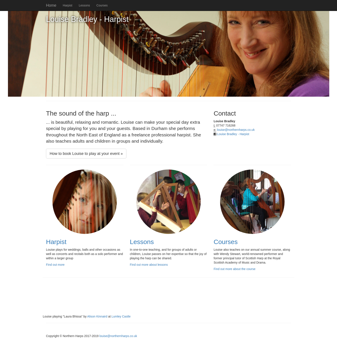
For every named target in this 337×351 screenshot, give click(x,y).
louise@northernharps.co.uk (236, 129)
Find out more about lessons (149, 264)
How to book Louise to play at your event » (86, 153)
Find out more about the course (235, 269)
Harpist (67, 5)
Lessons (84, 5)
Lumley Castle (121, 316)
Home (51, 5)
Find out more (55, 264)
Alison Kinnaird (97, 316)
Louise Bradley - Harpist (233, 134)
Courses (102, 5)
